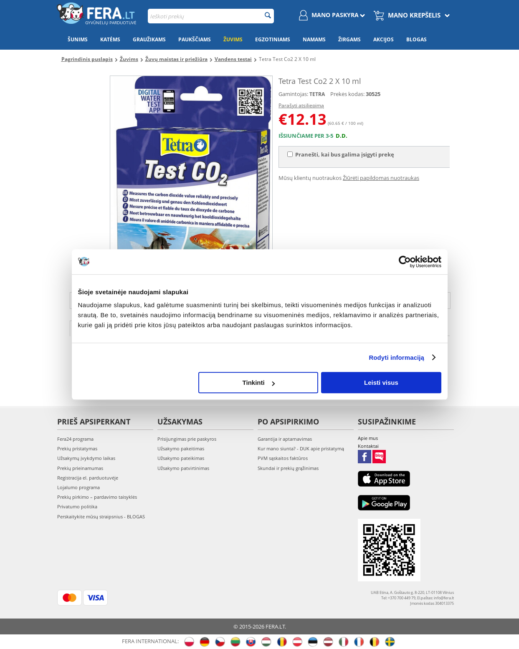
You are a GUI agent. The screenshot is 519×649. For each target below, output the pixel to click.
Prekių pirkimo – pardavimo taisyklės (97, 497)
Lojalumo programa (78, 487)
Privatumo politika (77, 506)
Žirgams (349, 39)
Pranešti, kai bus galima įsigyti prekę (340, 154)
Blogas (416, 39)
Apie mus (368, 438)
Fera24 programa (75, 439)
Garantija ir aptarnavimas (285, 439)
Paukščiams (194, 39)
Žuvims (233, 39)
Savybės (147, 327)
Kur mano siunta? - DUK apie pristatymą (301, 448)
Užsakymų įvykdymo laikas (86, 458)
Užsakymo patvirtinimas (183, 468)
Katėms (110, 39)
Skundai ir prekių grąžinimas (288, 468)
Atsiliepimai (198, 327)
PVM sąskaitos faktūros (283, 458)
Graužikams (149, 39)
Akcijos (383, 39)
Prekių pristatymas (77, 448)
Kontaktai (368, 446)
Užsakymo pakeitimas (180, 448)
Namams (314, 39)
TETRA (317, 94)
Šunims (78, 39)
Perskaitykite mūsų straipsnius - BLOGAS (101, 516)
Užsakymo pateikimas (180, 458)
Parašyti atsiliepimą (301, 105)
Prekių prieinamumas (80, 468)
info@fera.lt (407, 300)
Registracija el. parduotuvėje (87, 478)
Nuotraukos (257, 327)
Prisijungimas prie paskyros (186, 439)
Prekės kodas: (347, 94)
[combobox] (211, 16)
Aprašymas (97, 327)
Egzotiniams (272, 39)
